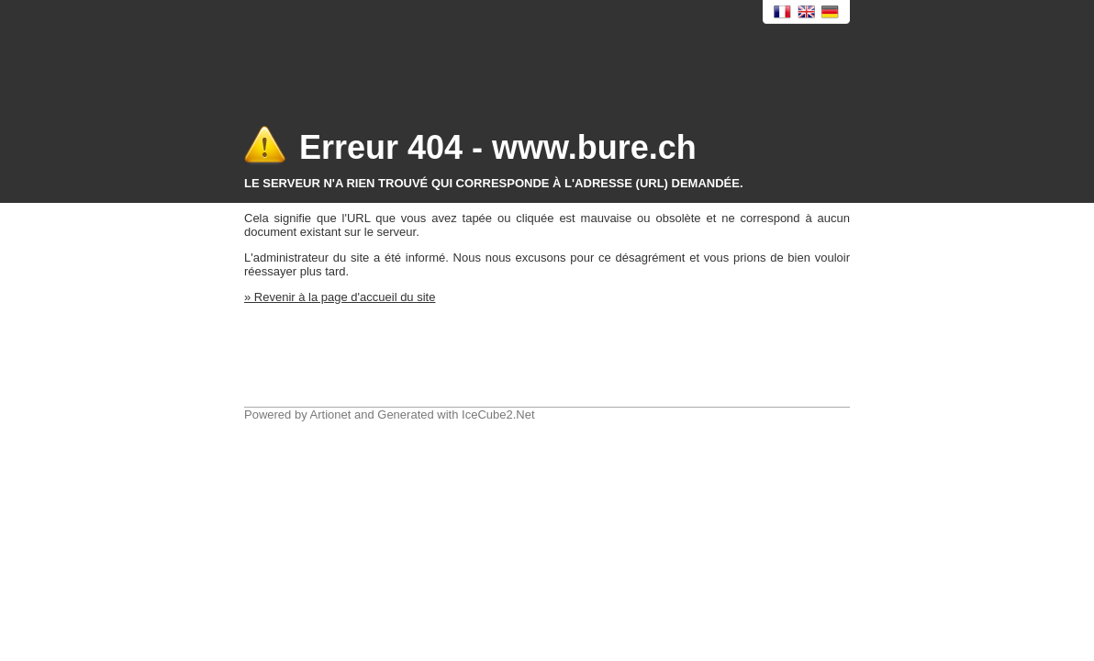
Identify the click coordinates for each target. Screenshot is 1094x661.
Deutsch (830, 12)
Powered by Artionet (297, 414)
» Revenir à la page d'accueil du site (339, 297)
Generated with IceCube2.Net (455, 414)
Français (783, 12)
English (807, 12)
